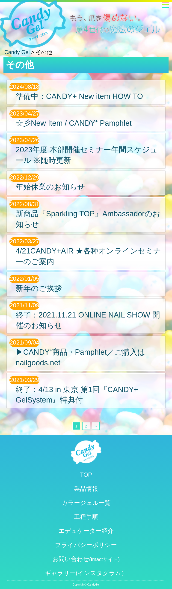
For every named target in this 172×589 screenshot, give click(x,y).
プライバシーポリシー (86, 545)
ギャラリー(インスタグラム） (86, 573)
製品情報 (86, 488)
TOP (86, 474)
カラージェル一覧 (86, 503)
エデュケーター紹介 (86, 531)
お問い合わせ (86, 559)
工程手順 (86, 516)
